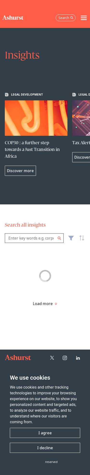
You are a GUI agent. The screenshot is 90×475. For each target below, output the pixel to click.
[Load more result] (43, 304)
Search (59, 238)
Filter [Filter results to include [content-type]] (71, 240)
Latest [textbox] (80, 240)
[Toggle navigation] (84, 18)
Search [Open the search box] (66, 17)
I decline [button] (45, 447)
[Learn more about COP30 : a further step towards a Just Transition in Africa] (36, 134)
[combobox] (34, 238)
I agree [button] (45, 433)
